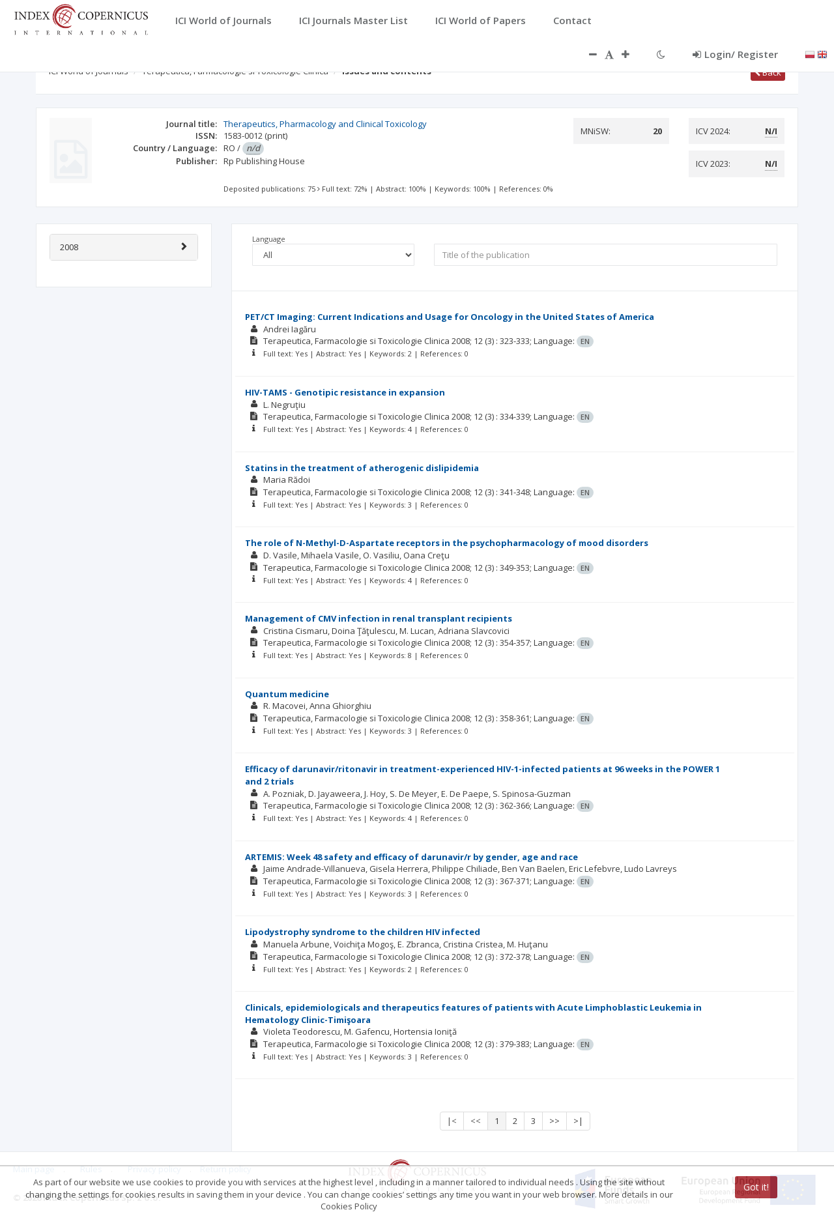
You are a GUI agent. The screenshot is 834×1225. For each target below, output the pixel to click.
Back (768, 72)
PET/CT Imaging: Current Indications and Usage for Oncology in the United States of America (449, 317)
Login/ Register (735, 54)
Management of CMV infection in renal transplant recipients (378, 618)
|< (452, 1121)
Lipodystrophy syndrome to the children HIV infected (362, 932)
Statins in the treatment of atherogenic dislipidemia (362, 468)
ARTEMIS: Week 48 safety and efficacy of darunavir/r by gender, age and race (411, 857)
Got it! (756, 1187)
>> (554, 1121)
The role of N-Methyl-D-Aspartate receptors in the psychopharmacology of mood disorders (446, 543)
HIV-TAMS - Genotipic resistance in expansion (345, 392)
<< (475, 1121)
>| (578, 1121)
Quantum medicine (287, 694)
